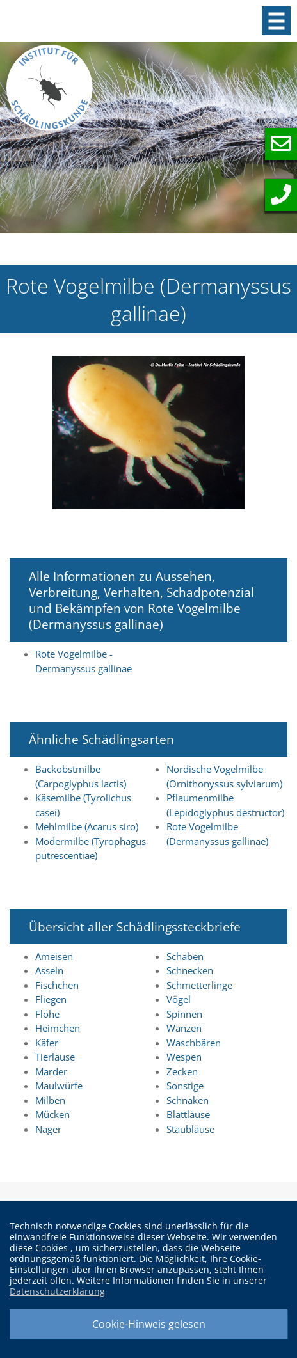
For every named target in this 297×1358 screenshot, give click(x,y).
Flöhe (47, 1013)
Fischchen (57, 985)
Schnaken (187, 1100)
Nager (48, 1129)
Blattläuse (188, 1114)
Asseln (49, 970)
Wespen (184, 1056)
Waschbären (193, 1042)
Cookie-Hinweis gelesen (148, 1324)
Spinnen (184, 1013)
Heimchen (57, 1028)
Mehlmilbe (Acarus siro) (86, 826)
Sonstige (185, 1085)
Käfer (46, 1042)
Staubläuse (190, 1129)
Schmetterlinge (199, 985)
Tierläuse (55, 1056)
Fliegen (51, 999)
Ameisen (54, 956)
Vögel (178, 999)
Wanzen (184, 1028)
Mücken (52, 1114)
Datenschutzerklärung (57, 1291)
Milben (50, 1100)
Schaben (185, 956)
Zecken (182, 1071)
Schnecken (189, 970)
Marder (51, 1071)
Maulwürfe (59, 1085)
